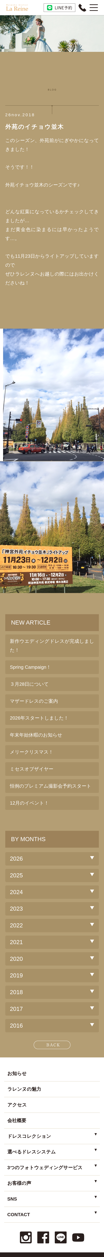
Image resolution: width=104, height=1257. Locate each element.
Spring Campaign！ (30, 667)
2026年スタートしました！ (39, 718)
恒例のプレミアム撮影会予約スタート (50, 786)
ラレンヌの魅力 (24, 1089)
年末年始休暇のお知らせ (36, 735)
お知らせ (17, 1073)
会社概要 (16, 1120)
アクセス (17, 1104)
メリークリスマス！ (31, 752)
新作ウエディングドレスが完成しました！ (52, 645)
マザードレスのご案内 (34, 701)
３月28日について (29, 684)
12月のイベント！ (29, 803)
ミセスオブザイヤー (31, 769)
